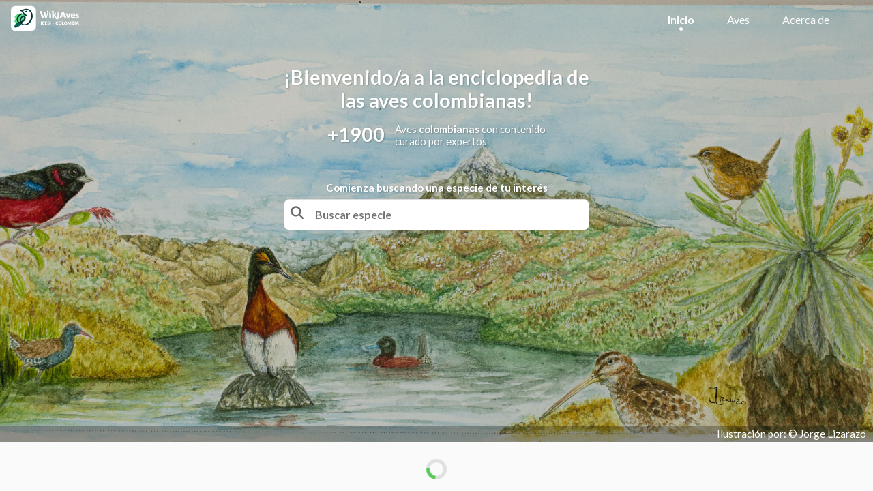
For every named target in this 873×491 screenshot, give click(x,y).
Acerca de (805, 19)
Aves (738, 19)
